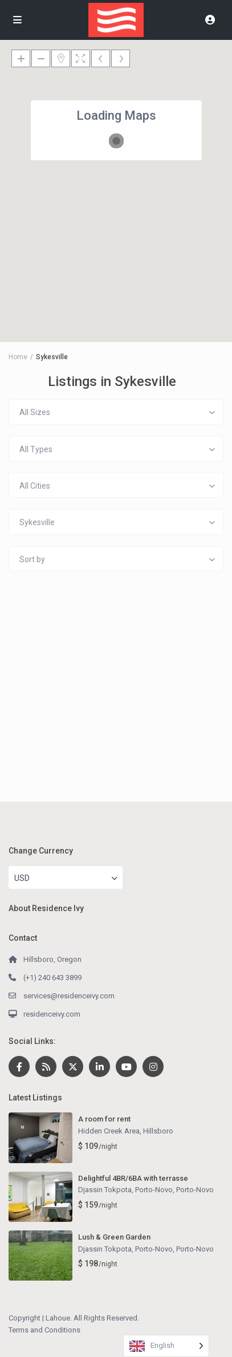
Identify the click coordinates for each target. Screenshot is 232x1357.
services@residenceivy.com (69, 996)
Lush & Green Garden (114, 1237)
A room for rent (104, 1119)
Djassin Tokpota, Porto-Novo (125, 1189)
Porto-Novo (195, 1189)
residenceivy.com (51, 1014)
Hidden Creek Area (109, 1131)
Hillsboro (158, 1131)
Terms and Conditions (44, 1330)
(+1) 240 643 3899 (52, 977)
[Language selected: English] (166, 1346)
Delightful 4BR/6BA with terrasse (133, 1178)
